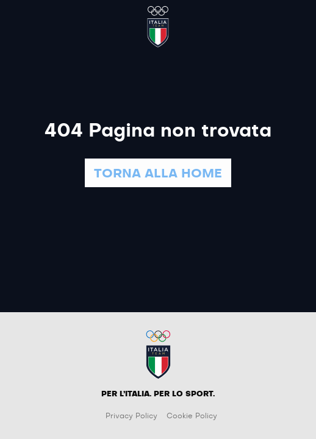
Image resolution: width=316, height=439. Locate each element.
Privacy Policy (131, 415)
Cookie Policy (192, 415)
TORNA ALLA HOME (158, 174)
